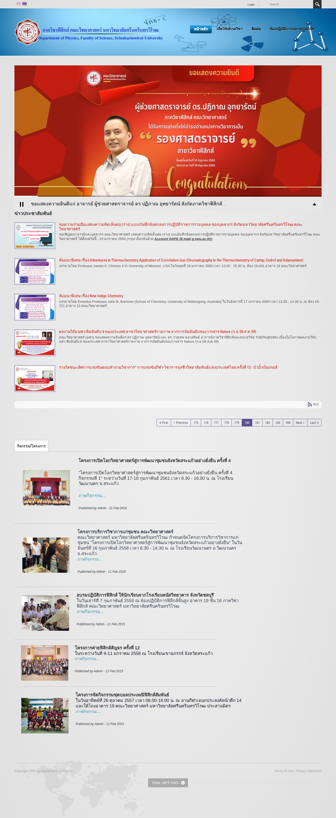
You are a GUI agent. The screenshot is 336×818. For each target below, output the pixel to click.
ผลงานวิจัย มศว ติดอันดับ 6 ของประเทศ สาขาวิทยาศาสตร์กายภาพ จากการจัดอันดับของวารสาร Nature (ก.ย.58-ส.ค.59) (168, 343)
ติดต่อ (256, 29)
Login (251, 4)
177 (216, 423)
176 (206, 423)
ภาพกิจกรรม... (89, 559)
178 (226, 423)
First (165, 423)
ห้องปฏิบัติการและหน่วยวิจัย (292, 29)
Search (317, 4)
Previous (182, 423)
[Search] (290, 4)
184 (288, 423)
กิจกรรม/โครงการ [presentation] (31, 446)
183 (277, 423)
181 (257, 423)
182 (267, 423)
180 (247, 423)
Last (313, 423)
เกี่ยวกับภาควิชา (230, 29)
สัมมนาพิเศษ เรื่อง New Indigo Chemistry (168, 307)
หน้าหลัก (201, 29)
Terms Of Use (283, 771)
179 (236, 423)
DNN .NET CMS (165, 783)
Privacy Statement (309, 771)
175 (195, 423)
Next (299, 423)
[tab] (31, 446)
